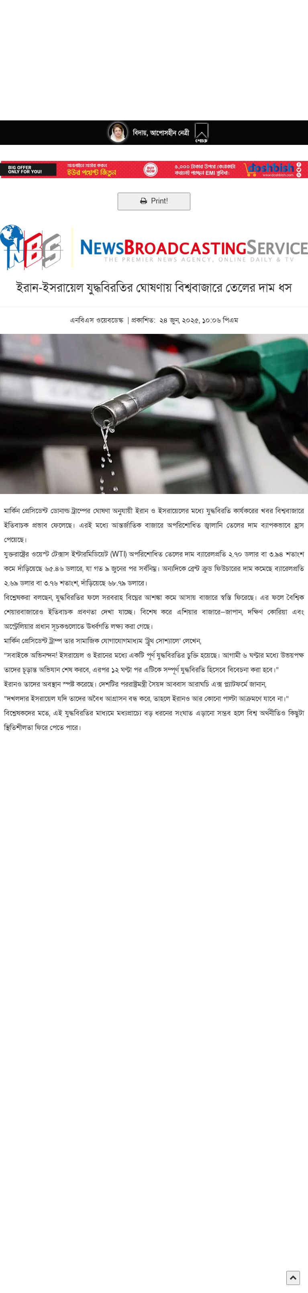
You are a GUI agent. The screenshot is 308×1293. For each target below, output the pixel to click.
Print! (154, 201)
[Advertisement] (154, 56)
